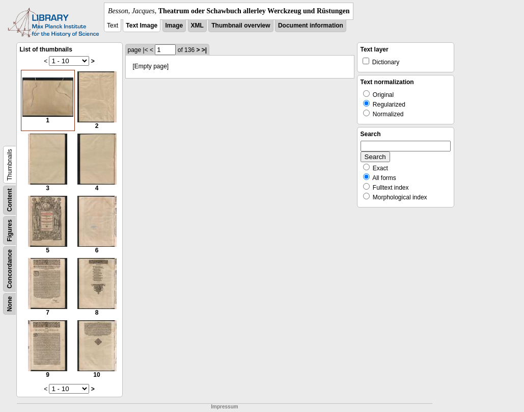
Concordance (9, 269)
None (9, 304)
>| (204, 50)
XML (197, 25)
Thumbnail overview (240, 25)
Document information (310, 25)
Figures (9, 230)
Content (9, 200)
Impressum (224, 406)
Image (174, 25)
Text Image (141, 25)
